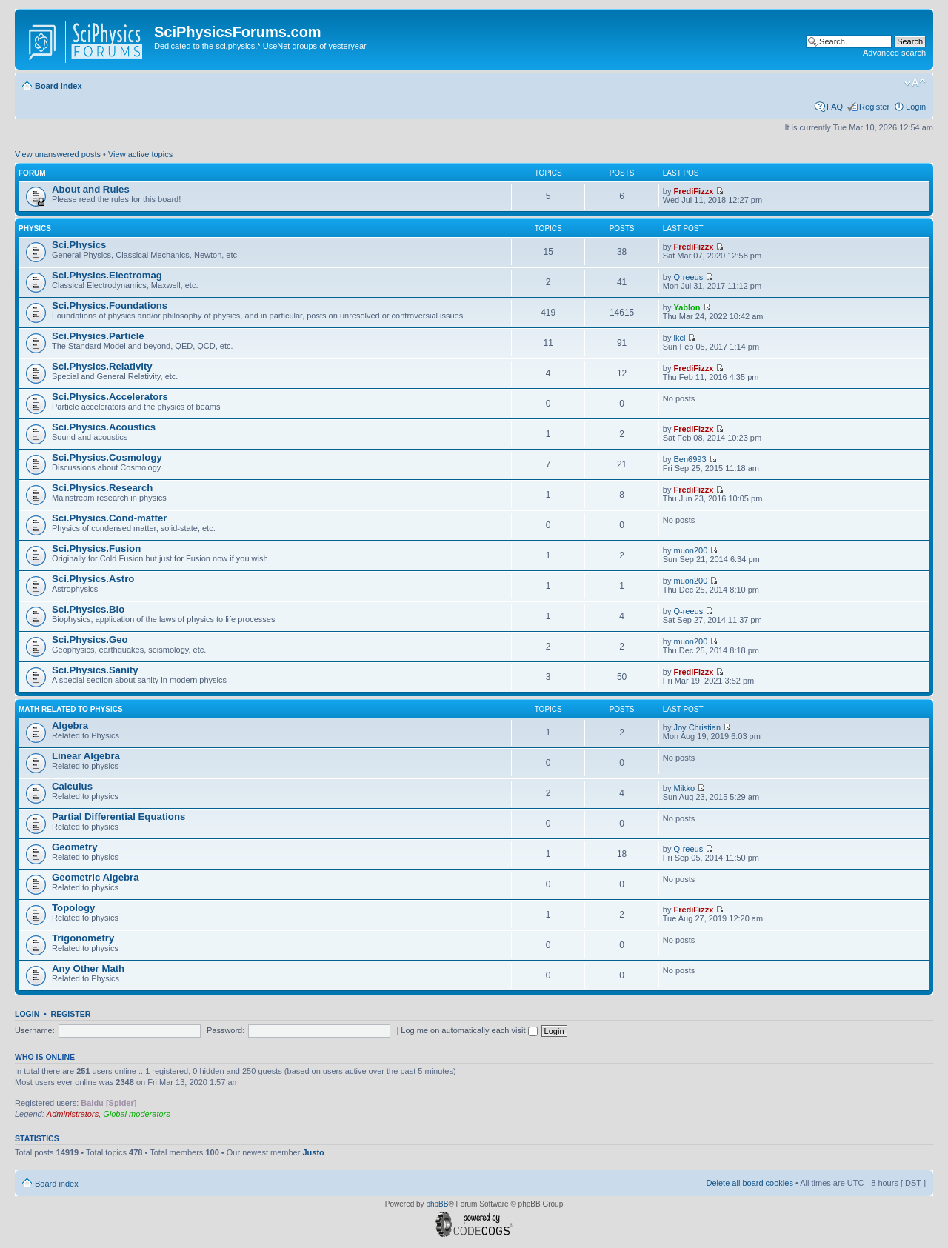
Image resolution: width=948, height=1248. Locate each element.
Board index (58, 85)
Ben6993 (689, 459)
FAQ (835, 106)
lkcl (679, 337)
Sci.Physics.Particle (98, 335)
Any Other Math (88, 968)
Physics (35, 228)
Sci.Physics (79, 244)
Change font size (915, 83)
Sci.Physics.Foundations (109, 305)
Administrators (73, 1113)
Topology (73, 907)
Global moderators (136, 1113)
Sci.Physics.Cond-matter (109, 518)
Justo (313, 1152)
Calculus (72, 786)
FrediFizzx (693, 191)
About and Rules (91, 189)
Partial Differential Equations (118, 816)
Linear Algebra (86, 755)
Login (916, 106)
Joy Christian (697, 727)
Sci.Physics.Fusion (96, 548)
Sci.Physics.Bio (88, 609)
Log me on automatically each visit (469, 1030)
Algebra (70, 725)
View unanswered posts (58, 154)
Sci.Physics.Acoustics (104, 427)
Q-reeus (688, 277)
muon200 (690, 550)
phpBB (437, 1204)
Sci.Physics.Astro (93, 578)
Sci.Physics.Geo (90, 639)
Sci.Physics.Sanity (95, 669)
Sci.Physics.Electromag (107, 275)
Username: (35, 1030)
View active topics (140, 154)
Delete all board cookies (749, 1182)
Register (874, 106)
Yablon (686, 307)
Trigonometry (83, 938)
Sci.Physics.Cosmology (107, 457)
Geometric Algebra (95, 877)
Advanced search (894, 52)
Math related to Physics (71, 709)
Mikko (684, 788)
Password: (225, 1030)
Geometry (75, 846)
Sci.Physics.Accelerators (110, 396)
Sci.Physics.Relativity (102, 366)
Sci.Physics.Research (102, 487)
